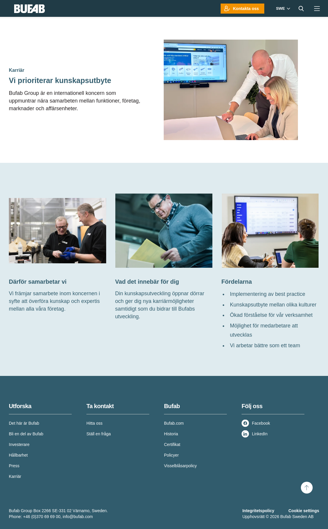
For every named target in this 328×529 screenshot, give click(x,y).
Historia (171, 433)
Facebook (261, 423)
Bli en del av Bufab (26, 433)
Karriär (15, 476)
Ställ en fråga (98, 433)
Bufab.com (174, 423)
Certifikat (172, 444)
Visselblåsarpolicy (180, 465)
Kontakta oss (246, 8)
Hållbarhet (18, 455)
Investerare (19, 444)
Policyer (171, 455)
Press (14, 465)
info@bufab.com (78, 516)
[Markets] (282, 8)
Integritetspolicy (258, 510)
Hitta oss (94, 423)
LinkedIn (260, 433)
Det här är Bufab (24, 423)
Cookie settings (303, 510)
